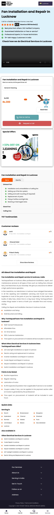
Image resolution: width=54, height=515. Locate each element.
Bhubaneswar (24, 413)
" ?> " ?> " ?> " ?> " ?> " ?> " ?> (27, 87)
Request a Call (28, 123)
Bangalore (39, 413)
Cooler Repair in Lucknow (11, 442)
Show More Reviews (27, 262)
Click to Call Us (24, 117)
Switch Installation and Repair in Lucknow (16, 439)
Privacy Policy (20, 503)
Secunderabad (40, 423)
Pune (37, 419)
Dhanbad (39, 416)
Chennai (22, 416)
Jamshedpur (8, 423)
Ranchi (6, 413)
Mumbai (6, 419)
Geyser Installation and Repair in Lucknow (16, 449)
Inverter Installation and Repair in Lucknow (17, 445)
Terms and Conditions (31, 503)
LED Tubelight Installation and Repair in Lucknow (18, 452)
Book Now (44, 110)
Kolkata (22, 419)
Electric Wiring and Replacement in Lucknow (17, 455)
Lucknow (6, 426)
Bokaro (22, 423)
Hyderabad (7, 416)
